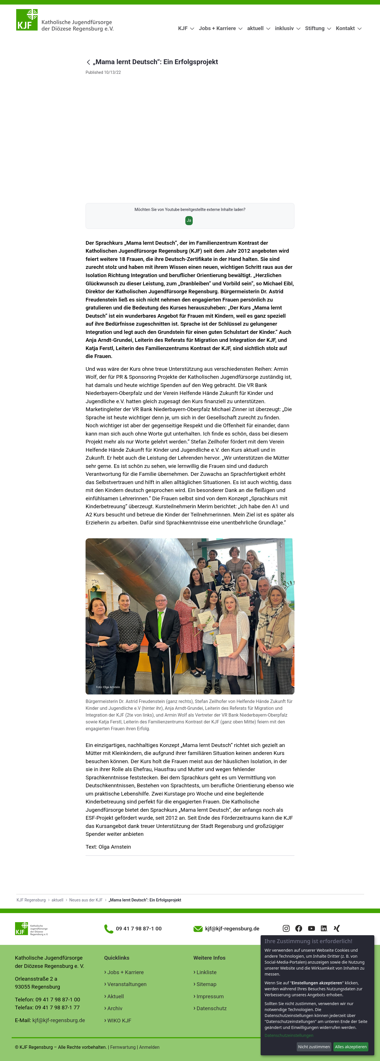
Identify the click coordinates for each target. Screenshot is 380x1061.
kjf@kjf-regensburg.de (58, 1020)
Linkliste (207, 972)
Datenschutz (212, 1008)
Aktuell (115, 996)
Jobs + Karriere (125, 972)
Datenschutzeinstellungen (289, 1035)
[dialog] (317, 995)
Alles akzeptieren (351, 1046)
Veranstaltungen (127, 984)
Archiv (114, 1008)
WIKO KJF (119, 1020)
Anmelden (149, 1047)
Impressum (210, 996)
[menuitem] (184, 28)
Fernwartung (123, 1047)
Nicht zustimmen (314, 1046)
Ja (189, 220)
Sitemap (207, 984)
